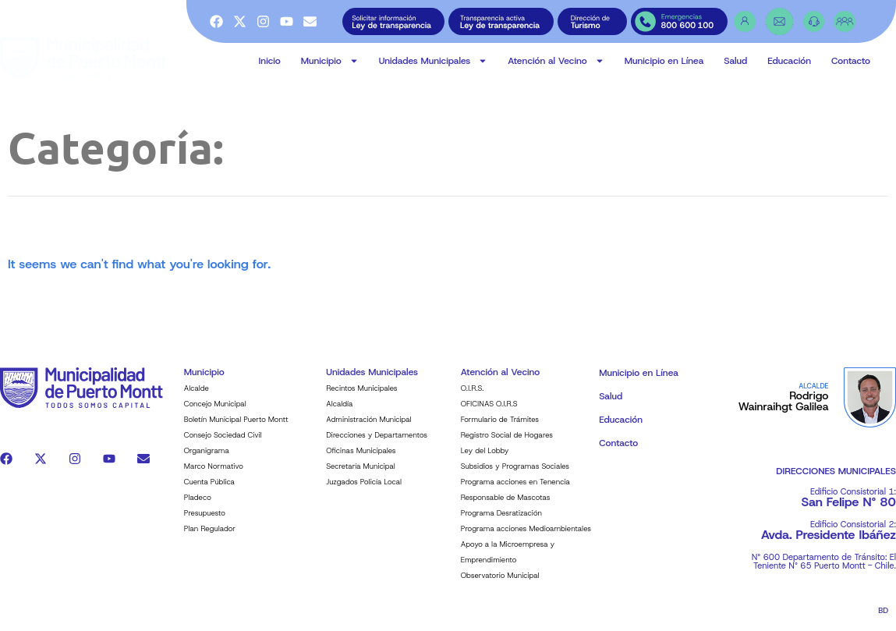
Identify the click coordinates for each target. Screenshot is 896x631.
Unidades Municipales (433, 60)
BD (883, 619)
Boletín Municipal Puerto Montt (236, 428)
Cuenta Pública (209, 490)
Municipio (330, 60)
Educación (789, 61)
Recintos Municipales (361, 397)
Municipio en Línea (664, 61)
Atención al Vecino (556, 60)
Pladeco (197, 506)
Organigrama (206, 459)
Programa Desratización (501, 521)
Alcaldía (339, 412)
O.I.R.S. (472, 397)
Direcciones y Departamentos (376, 443)
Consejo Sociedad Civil (223, 443)
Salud (735, 61)
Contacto (850, 61)
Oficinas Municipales (360, 459)
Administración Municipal (368, 428)
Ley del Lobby (485, 459)
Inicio (270, 61)
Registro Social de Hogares (507, 443)
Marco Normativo (213, 475)
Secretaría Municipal (360, 475)
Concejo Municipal (215, 412)
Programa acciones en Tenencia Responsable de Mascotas (515, 498)
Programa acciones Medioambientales (526, 537)
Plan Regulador (210, 537)
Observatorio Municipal (500, 584)
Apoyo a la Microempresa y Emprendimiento (507, 560)
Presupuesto (204, 521)
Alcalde (196, 397)
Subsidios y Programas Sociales (515, 475)
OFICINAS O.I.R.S (489, 412)
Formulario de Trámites (500, 428)
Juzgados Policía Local (364, 490)
